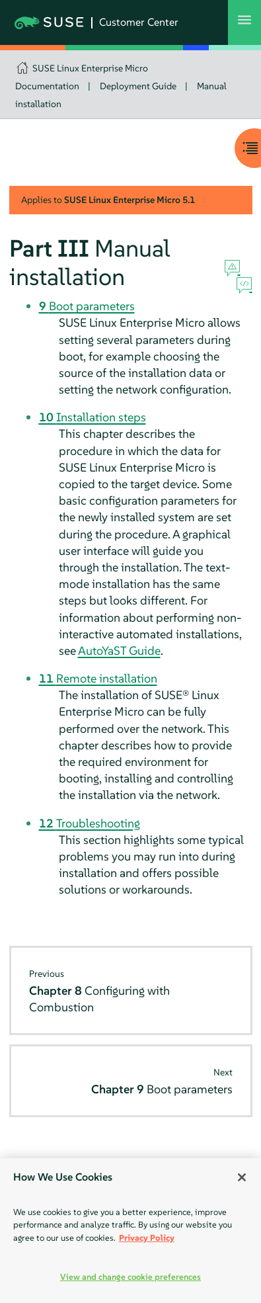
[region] (130, 1230)
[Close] (241, 1177)
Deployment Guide (138, 86)
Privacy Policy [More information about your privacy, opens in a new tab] (146, 1237)
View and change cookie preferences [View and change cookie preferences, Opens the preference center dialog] (130, 1276)
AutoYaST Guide (119, 650)
